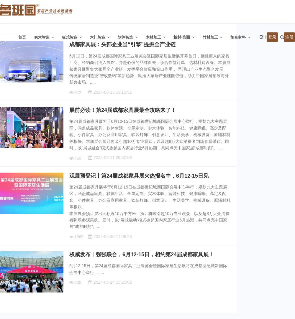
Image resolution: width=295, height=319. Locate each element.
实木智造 (42, 37)
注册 (289, 37)
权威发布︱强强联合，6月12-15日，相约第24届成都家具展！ (141, 254)
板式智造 (69, 37)
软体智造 (125, 37)
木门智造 (97, 37)
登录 (272, 37)
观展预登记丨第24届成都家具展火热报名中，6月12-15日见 (139, 176)
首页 (22, 37)
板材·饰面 (181, 37)
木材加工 (153, 37)
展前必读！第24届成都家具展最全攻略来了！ (122, 110)
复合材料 (238, 37)
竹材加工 (210, 37)
